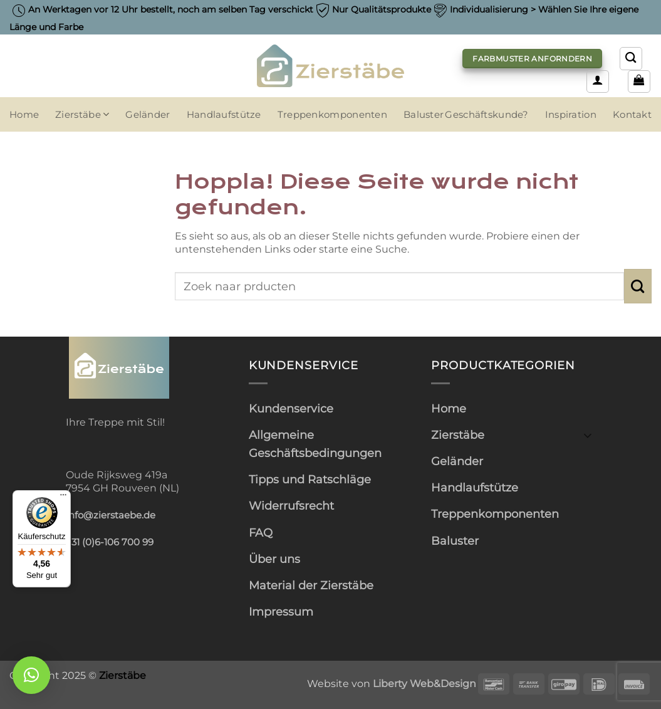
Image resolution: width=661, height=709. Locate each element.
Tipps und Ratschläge (310, 479)
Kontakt (632, 114)
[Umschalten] (587, 434)
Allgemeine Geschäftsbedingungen (315, 444)
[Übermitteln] (638, 286)
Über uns (274, 559)
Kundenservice (291, 408)
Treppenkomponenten (332, 114)
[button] (597, 81)
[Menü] (63, 497)
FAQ (261, 532)
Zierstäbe (82, 114)
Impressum (281, 611)
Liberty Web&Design (424, 683)
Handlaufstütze (224, 114)
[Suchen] (631, 58)
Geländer (147, 114)
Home (24, 114)
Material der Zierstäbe (311, 585)
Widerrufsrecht (291, 505)
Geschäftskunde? (486, 114)
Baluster (423, 114)
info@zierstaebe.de (110, 515)
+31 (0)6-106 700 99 (110, 542)
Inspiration (570, 114)
